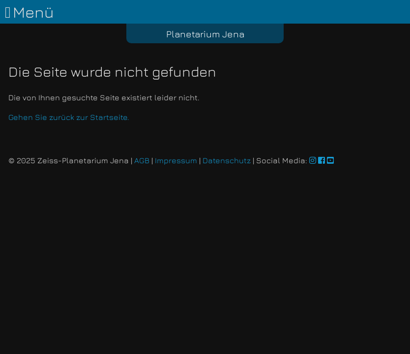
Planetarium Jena (205, 33)
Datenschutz (227, 160)
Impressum (176, 160)
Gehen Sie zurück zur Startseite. (68, 117)
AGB (141, 160)
